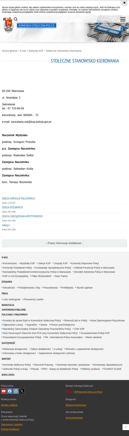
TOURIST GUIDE (112, 369)
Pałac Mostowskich (42, 276)
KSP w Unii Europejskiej (15, 276)
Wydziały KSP (36, 50)
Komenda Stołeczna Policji (17, 364)
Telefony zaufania (90, 369)
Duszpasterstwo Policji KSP (95, 333)
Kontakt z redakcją (9, 404)
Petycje (35, 369)
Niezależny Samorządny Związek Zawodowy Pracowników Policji (37, 329)
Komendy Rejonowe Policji (85, 263)
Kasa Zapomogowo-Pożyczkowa (108, 320)
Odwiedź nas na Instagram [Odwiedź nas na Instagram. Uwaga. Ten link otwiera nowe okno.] (15, 391)
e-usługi (58, 349)
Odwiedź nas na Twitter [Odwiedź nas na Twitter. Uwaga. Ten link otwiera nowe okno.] (22, 391)
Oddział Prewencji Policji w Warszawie (94, 267)
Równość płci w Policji (75, 320)
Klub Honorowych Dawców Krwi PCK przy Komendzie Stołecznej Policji (40, 333)
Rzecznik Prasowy (43, 364)
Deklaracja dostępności (15, 349)
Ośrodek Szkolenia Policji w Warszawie (94, 272)
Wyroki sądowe (85, 287)
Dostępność (8, 343)
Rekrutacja (8, 305)
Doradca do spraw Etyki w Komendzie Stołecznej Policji (32, 320)
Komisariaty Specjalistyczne (107, 364)
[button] (122, 19)
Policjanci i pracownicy (15, 314)
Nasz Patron (61, 276)
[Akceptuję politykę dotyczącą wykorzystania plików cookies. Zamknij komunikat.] (124, 2)
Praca (5, 293)
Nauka (43, 324)
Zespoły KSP (61, 263)
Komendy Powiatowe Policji (17, 267)
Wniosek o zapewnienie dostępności (84, 349)
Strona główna (9, 50)
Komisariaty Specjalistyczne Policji (53, 267)
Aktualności (9, 287)
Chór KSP (79, 329)
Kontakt (6, 359)
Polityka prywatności (10, 429)
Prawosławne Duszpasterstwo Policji (22, 337)
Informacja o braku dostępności (19, 353)
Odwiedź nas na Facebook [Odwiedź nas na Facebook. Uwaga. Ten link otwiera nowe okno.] (9, 391)
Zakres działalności (41, 349)
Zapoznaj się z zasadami (12, 424)
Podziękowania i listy (29, 287)
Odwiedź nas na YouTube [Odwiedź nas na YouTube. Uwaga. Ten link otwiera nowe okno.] (3, 391)
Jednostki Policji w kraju (15, 369)
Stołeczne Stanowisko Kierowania (63, 50)
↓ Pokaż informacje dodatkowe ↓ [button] (64, 243)
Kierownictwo (10, 263)
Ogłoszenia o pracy (13, 324)
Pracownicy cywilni (34, 299)
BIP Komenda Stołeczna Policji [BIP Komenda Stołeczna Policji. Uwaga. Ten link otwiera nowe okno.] (88, 391)
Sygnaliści (31, 324)
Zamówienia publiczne (14, 309)
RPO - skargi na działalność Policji (60, 369)
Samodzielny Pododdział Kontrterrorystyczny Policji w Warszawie (37, 272)
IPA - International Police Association (64, 337)
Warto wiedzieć (94, 337)
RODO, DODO (8, 374)
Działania (7, 281)
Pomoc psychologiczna (63, 324)
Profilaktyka (67, 287)
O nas (23, 50)
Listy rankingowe (11, 299)
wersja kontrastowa (74, 417)
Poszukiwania (50, 287)
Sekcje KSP (44, 263)
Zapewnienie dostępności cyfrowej (57, 353)
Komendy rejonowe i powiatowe (73, 364)
